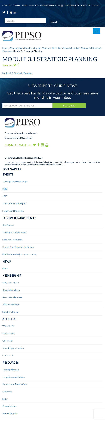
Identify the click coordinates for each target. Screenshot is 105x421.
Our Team (7, 340)
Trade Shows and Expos (14, 203)
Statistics (7, 391)
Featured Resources (12, 239)
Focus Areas (11, 169)
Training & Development (14, 232)
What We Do (8, 333)
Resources (10, 362)
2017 (4, 196)
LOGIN (93, 5)
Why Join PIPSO (10, 282)
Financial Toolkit (71, 48)
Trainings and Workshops (15, 181)
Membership (16, 48)
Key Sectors (8, 225)
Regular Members (11, 290)
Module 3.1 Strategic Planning (17, 73)
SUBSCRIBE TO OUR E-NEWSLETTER (42, 5)
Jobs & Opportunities (13, 348)
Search (54, 22)
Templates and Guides (13, 377)
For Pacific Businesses (19, 218)
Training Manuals (10, 369)
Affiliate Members (11, 304)
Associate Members (12, 297)
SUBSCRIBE (69, 105)
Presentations (9, 406)
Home (5, 48)
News (6, 261)
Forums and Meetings (13, 210)
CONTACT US (11, 5)
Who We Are (8, 326)
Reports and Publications (14, 384)
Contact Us (8, 355)
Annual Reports (10, 413)
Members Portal (32, 48)
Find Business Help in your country (19, 254)
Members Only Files (52, 48)
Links (4, 398)
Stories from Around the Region (18, 247)
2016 (4, 189)
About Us (9, 319)
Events (7, 174)
